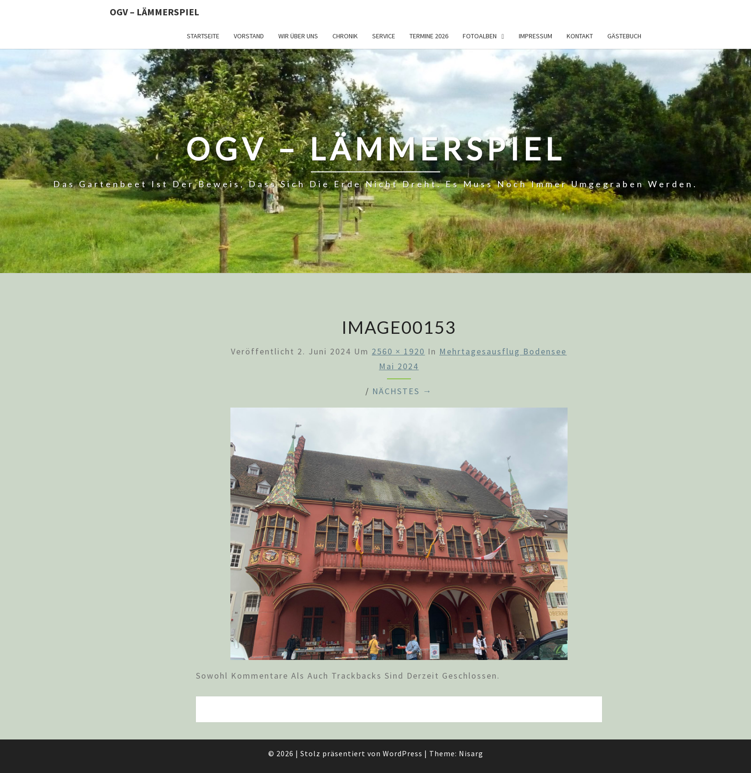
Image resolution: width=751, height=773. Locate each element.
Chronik (345, 36)
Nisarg (471, 753)
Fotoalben (480, 36)
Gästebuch (624, 36)
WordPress (402, 753)
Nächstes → (402, 391)
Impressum (535, 36)
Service (383, 36)
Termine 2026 (429, 36)
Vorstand (249, 36)
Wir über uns (298, 36)
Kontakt (580, 36)
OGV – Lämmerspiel (154, 12)
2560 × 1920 (398, 351)
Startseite (203, 36)
